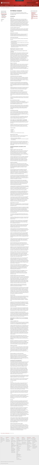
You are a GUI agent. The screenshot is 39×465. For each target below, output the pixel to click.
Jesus (6, 438)
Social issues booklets (34, 441)
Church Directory (34, 444)
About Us (2, 5)
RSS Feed (38, 0)
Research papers (4, 17)
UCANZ (17, 453)
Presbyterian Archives (4, 14)
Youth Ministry (28, 447)
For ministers (12, 437)
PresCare (12, 439)
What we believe (23, 438)
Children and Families (29, 446)
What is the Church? (8, 440)
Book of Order (17, 438)
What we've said (23, 439)
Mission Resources (29, 442)
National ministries (29, 437)
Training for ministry (13, 451)
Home (33, 0)
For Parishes (17, 5)
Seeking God (7, 5)
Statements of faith (3, 12)
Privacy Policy (4, 463)
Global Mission (28, 445)
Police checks (17, 458)
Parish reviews (17, 449)
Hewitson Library (3, 15)
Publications (35, 5)
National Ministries (29, 5)
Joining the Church (8, 441)
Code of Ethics (17, 439)
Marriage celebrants (13, 452)
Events (17, 452)
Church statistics (18, 450)
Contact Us (35, 0)
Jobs (1, 442)
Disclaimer (2, 463)
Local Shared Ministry (18, 446)
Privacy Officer (17, 447)
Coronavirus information (18, 459)
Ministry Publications (34, 440)
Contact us (2, 19)
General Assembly (2, 438)
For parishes (17, 437)
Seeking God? (7, 437)
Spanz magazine (34, 438)
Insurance (17, 451)
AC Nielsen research (4, 16)
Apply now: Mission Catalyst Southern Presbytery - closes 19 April (34, 17)
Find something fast (19, 0)
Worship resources (13, 438)
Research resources (7, 7)
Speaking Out (23, 5)
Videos (33, 443)
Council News (33, 442)
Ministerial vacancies (13, 440)
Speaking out (23, 437)
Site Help (7, 463)
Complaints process (18, 448)
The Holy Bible (7, 439)
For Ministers (12, 5)
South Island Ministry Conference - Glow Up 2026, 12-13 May (34, 14)
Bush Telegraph (34, 439)
